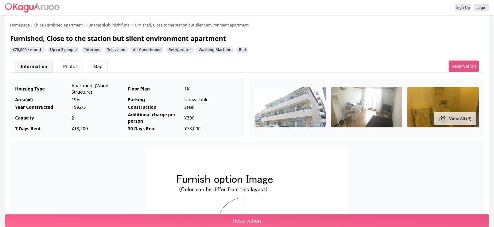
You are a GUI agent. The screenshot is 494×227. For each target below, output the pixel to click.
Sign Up (463, 7)
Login (481, 7)
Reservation (463, 66)
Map (97, 66)
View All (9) (455, 118)
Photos (70, 66)
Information (33, 66)
